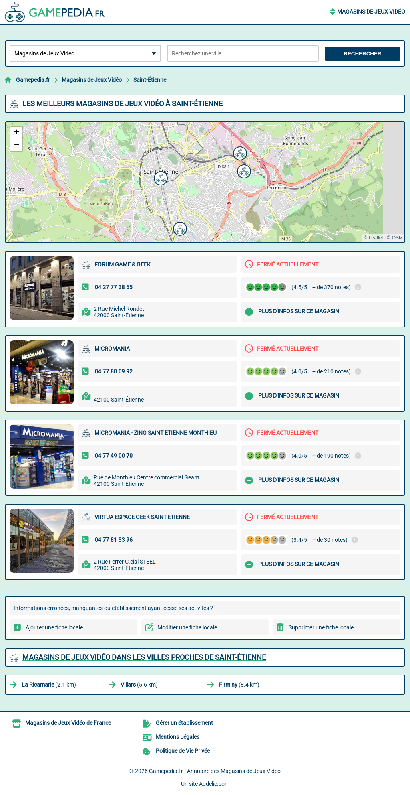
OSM (397, 238)
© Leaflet (373, 238)
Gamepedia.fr (33, 80)
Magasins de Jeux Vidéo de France (68, 723)
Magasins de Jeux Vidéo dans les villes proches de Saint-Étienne (144, 657)
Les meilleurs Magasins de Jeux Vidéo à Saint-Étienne (122, 103)
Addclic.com (214, 784)
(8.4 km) (239, 684)
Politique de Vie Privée (183, 751)
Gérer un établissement (184, 723)
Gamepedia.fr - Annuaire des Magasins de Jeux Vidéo (215, 771)
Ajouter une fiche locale (54, 627)
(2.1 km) (49, 684)
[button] (160, 177)
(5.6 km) (139, 684)
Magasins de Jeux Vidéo (371, 11)
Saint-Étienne (149, 80)
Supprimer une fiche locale (321, 627)
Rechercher (362, 54)
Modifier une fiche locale (187, 627)
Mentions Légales (177, 737)
